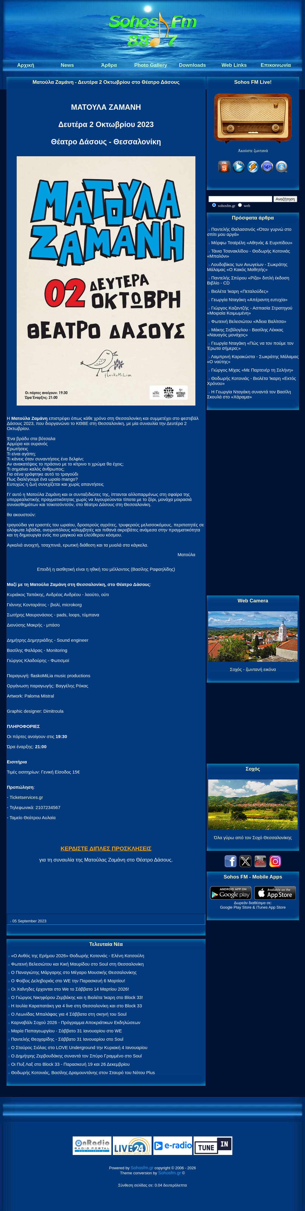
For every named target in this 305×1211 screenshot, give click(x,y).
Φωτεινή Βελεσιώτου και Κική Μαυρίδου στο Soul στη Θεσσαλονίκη (77, 963)
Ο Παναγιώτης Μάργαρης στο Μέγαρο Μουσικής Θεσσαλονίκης (73, 972)
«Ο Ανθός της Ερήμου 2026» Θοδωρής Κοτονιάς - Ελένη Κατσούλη (77, 955)
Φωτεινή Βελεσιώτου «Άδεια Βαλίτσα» (248, 321)
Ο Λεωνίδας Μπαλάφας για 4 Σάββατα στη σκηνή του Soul (69, 1014)
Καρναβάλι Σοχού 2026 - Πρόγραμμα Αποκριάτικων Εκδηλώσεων (75, 1022)
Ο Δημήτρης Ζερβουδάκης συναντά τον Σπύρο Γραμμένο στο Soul (76, 1055)
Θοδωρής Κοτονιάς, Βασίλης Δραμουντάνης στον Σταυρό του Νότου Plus (83, 1072)
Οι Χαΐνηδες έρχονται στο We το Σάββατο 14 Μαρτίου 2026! (70, 989)
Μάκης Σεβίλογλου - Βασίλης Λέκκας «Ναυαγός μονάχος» (245, 332)
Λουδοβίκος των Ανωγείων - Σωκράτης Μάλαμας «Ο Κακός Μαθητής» (247, 267)
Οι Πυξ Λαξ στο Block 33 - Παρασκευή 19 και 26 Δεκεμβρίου (70, 1064)
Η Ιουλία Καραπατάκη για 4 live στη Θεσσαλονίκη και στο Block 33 (76, 1005)
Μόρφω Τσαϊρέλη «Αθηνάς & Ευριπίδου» (251, 242)
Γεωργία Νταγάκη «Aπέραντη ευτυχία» (249, 299)
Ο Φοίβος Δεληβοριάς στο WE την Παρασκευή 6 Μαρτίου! (68, 980)
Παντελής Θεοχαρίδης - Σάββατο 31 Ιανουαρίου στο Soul (67, 1039)
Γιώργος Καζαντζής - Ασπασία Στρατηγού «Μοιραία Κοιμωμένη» (249, 310)
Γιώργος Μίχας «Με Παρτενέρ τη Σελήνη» (252, 369)
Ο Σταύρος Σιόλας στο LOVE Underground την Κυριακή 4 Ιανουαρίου (79, 1047)
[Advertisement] (253, 503)
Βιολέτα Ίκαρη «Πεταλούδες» (239, 291)
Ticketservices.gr (26, 797)
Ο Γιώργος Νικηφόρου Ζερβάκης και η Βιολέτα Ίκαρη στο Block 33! (77, 997)
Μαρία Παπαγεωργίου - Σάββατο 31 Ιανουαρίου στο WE (66, 1030)
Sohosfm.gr (142, 1167)
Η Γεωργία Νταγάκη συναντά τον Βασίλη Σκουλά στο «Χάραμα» (249, 394)
